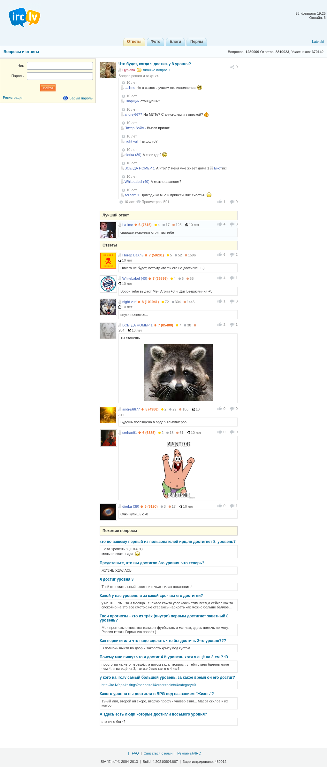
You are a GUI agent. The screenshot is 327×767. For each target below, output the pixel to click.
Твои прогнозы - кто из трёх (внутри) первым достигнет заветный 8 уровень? (164, 618)
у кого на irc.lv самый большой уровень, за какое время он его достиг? (167, 677)
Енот (218, 168)
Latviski (318, 41)
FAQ (135, 753)
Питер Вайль (135, 128)
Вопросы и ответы (21, 52)
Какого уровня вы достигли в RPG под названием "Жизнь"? (157, 694)
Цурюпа (128, 70)
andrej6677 (133, 114)
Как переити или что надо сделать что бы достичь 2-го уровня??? (163, 640)
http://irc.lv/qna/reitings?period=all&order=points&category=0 (149, 685)
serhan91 (132, 195)
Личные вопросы (156, 70)
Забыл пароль (81, 98)
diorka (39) (133, 155)
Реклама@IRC (189, 753)
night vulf (132, 141)
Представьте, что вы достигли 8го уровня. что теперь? (152, 563)
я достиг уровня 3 (116, 579)
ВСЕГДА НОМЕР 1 (140, 168)
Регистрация (13, 97)
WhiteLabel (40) (137, 182)
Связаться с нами (158, 753)
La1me (130, 88)
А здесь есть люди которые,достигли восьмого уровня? (153, 714)
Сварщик (132, 101)
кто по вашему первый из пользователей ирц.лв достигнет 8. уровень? (168, 541)
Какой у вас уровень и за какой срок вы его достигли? (151, 595)
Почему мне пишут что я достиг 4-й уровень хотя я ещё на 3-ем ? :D (164, 657)
